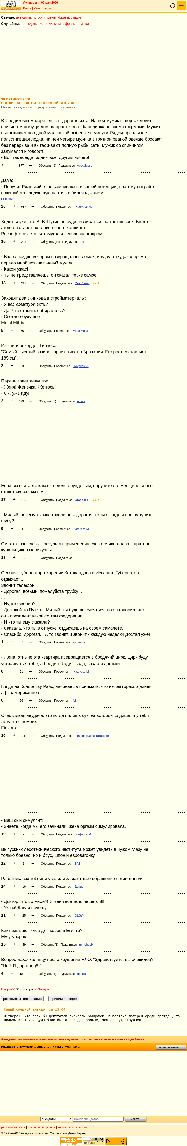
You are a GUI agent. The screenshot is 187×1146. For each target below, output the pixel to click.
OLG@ (79, 915)
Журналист (80, 642)
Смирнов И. (80, 366)
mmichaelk (86, 944)
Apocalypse (84, 165)
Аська (81, 401)
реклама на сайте (13, 1127)
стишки (76, 17)
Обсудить (47, 206)
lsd (82, 242)
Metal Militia (80, 331)
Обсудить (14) (50, 242)
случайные (134, 1039)
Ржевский (7, 199)
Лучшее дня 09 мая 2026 (40, 2)
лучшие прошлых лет (82, 1039)
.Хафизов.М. (83, 206)
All (74, 700)
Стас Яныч (82, 283)
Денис (79, 886)
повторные (56, 1039)
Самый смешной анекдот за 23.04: (35, 1010)
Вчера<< (8, 989)
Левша (81, 974)
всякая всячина (112, 1039)
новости (81, 1127)
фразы (63, 17)
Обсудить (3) (49, 944)
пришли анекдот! (170, 1047)
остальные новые (32, 1039)
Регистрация (42, 8)
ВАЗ (77, 863)
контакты (34, 1127)
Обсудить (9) (47, 165)
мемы (51, 17)
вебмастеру (66, 1127)
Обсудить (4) (47, 974)
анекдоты (23, 17)
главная (8, 1047)
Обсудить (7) (47, 401)
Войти (27, 8)
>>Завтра (41, 989)
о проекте (49, 1127)
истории (39, 17)
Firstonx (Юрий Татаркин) (92, 736)
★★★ (96, 283)
